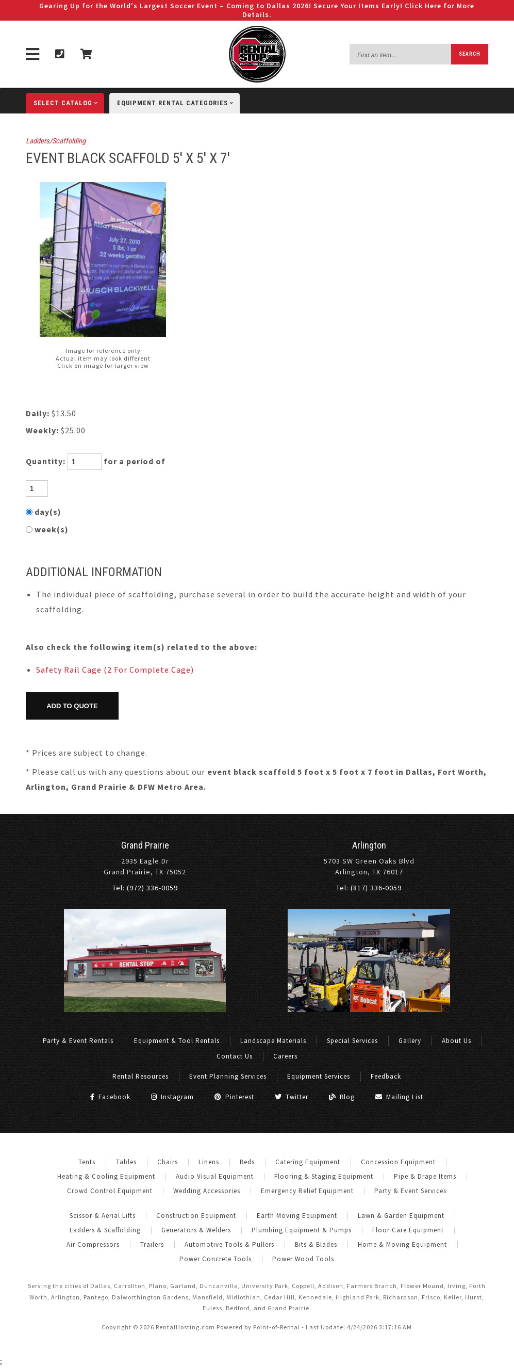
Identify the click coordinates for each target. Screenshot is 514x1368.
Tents (86, 1162)
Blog (342, 1097)
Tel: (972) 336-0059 (145, 887)
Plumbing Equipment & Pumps (302, 1230)
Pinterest (234, 1097)
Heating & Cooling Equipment (106, 1176)
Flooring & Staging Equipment (323, 1176)
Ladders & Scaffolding (105, 1230)
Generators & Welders (196, 1230)
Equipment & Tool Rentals (177, 1040)
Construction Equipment (196, 1215)
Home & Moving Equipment (402, 1244)
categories (178, 103)
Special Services (352, 1040)
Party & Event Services (410, 1190)
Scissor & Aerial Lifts (103, 1215)
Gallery (410, 1040)
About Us (456, 1040)
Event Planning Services (228, 1076)
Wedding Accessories (206, 1190)
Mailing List (399, 1097)
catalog (69, 103)
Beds (247, 1162)
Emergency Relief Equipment (307, 1190)
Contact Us (235, 1056)
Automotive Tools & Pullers (229, 1244)
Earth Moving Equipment (297, 1215)
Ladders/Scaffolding (56, 141)
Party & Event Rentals (78, 1040)
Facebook (110, 1097)
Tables (126, 1162)
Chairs (167, 1162)
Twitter (291, 1097)
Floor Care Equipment (408, 1230)
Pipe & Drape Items (425, 1176)
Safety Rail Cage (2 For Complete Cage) (115, 669)
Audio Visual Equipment (215, 1176)
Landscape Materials (273, 1040)
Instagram (172, 1097)
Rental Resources (140, 1076)
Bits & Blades (316, 1244)
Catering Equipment (307, 1162)
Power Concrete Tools (215, 1259)
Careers (285, 1056)
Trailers (152, 1244)
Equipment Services (318, 1076)
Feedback (386, 1076)
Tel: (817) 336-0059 (369, 887)
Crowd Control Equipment (110, 1190)
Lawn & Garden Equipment (401, 1215)
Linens (208, 1162)
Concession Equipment (398, 1162)
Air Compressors (93, 1244)
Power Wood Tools (303, 1259)
